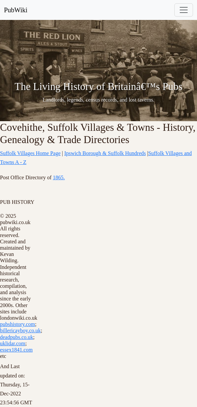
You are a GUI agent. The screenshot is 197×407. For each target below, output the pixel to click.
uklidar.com (12, 343)
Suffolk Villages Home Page (30, 153)
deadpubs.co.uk (16, 337)
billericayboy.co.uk (20, 330)
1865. (59, 177)
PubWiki (15, 10)
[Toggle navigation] (183, 10)
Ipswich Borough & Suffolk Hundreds (105, 153)
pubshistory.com (17, 324)
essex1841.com (16, 350)
